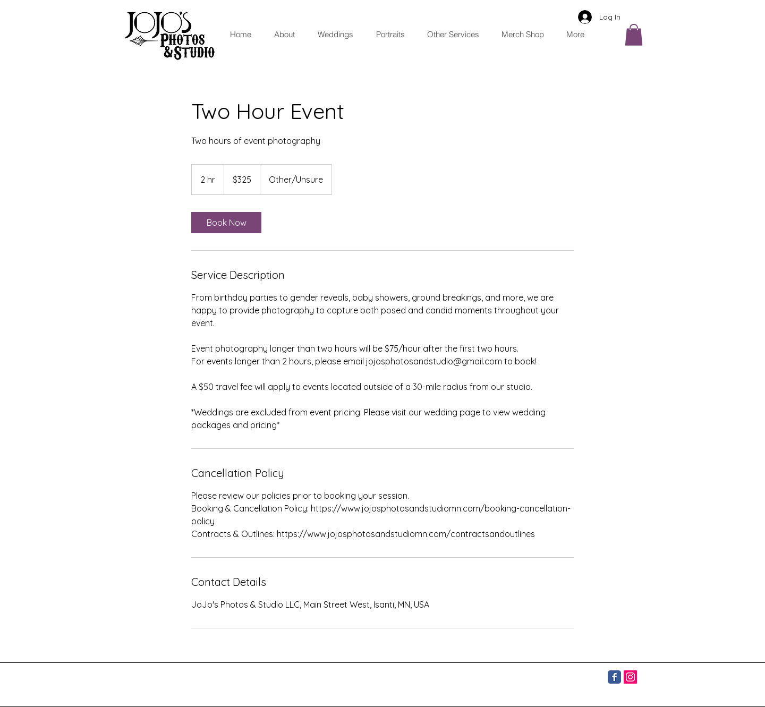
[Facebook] (614, 677)
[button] (450, 34)
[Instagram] (630, 677)
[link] (226, 222)
